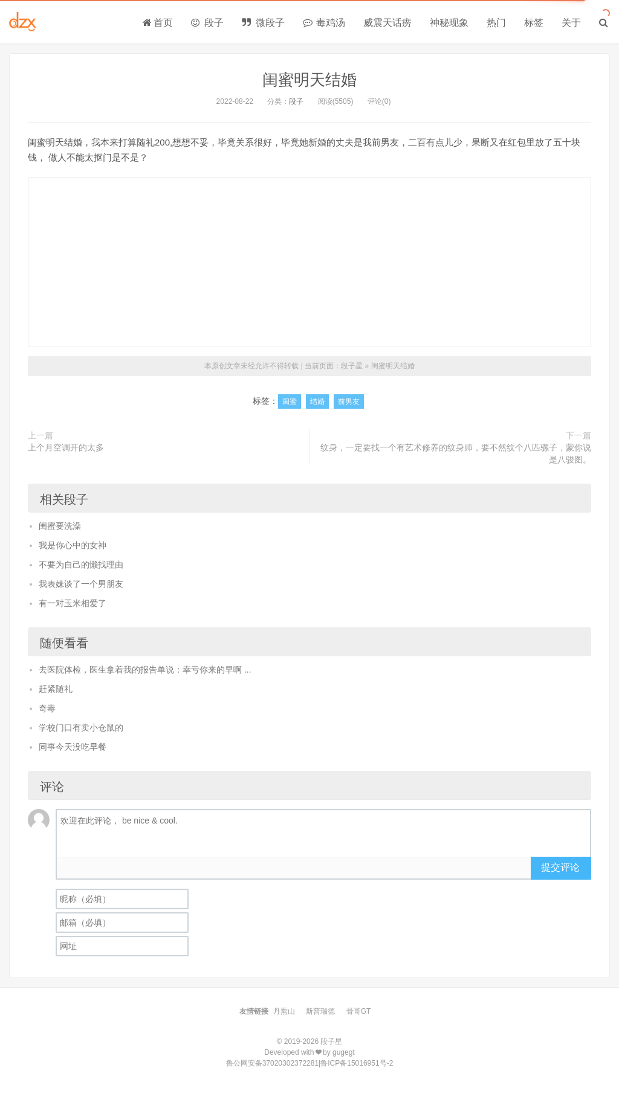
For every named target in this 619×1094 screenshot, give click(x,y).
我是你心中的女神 (72, 545)
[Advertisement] (309, 262)
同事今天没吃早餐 (72, 747)
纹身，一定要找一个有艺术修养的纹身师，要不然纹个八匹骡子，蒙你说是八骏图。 (455, 453)
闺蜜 (289, 401)
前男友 (349, 401)
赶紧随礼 (56, 689)
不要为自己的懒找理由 (81, 564)
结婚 (317, 401)
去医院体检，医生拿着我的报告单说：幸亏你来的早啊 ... (145, 669)
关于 (571, 23)
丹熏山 (284, 1011)
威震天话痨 (387, 23)
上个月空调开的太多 (66, 447)
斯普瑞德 (320, 1011)
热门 (496, 23)
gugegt (343, 1052)
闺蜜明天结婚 (309, 80)
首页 (158, 23)
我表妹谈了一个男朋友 (81, 584)
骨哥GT (358, 1011)
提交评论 (560, 867)
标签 (533, 23)
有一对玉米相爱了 (72, 603)
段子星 (352, 366)
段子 (207, 23)
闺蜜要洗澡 (60, 526)
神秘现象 (449, 23)
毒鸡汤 (324, 23)
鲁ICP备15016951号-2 (356, 1063)
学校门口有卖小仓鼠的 (81, 727)
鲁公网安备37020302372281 (272, 1063)
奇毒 (47, 708)
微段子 (263, 23)
